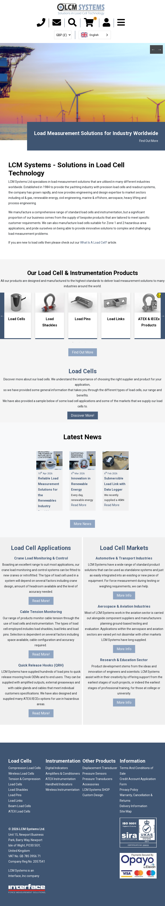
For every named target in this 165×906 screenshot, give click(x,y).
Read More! (41, 601)
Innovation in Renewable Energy (80, 484)
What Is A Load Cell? (93, 242)
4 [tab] (92, 342)
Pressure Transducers (97, 779)
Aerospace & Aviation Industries (124, 606)
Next (159, 49)
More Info (124, 595)
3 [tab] (86, 342)
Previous (153, 49)
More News (82, 524)
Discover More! (82, 415)
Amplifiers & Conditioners (63, 773)
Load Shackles (49, 322)
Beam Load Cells (19, 806)
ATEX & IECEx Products (149, 322)
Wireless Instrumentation (62, 789)
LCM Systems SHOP (96, 789)
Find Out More (148, 141)
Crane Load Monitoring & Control (41, 558)
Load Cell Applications (41, 548)
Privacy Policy (129, 789)
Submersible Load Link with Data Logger (114, 484)
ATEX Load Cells (19, 811)
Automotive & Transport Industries (124, 558)
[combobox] (95, 35)
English (90, 34)
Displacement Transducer (99, 768)
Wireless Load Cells (21, 773)
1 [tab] (73, 342)
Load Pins (83, 319)
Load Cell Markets (124, 548)
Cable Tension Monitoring (41, 612)
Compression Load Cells (24, 768)
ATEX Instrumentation (61, 779)
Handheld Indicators (59, 784)
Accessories (90, 784)
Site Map (126, 811)
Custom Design (92, 795)
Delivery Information (133, 806)
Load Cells (16, 319)
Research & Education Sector (124, 660)
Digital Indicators (57, 768)
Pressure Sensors (94, 773)
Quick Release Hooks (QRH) (41, 665)
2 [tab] (79, 342)
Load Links (116, 319)
